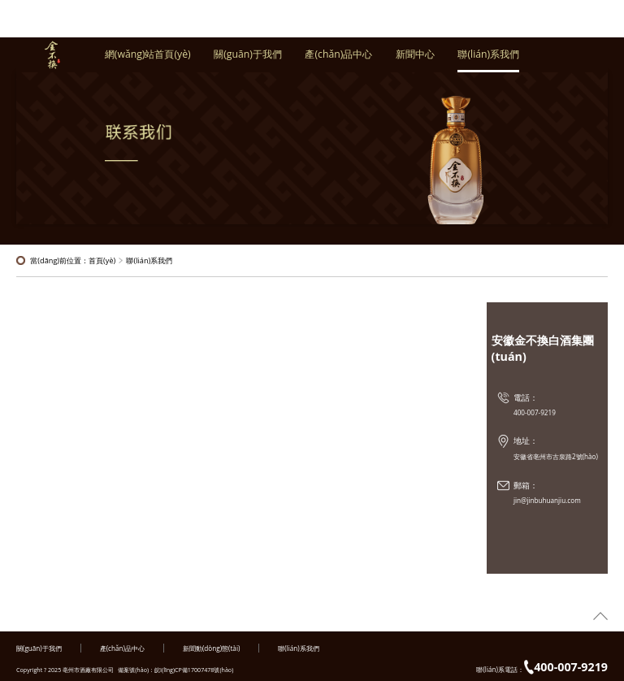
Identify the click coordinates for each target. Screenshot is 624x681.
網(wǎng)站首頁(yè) (148, 59)
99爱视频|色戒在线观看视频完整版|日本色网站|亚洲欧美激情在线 (97, 625)
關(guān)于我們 (248, 59)
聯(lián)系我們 (488, 59)
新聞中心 (415, 59)
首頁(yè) (102, 260)
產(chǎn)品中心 (338, 59)
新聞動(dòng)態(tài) (211, 648)
